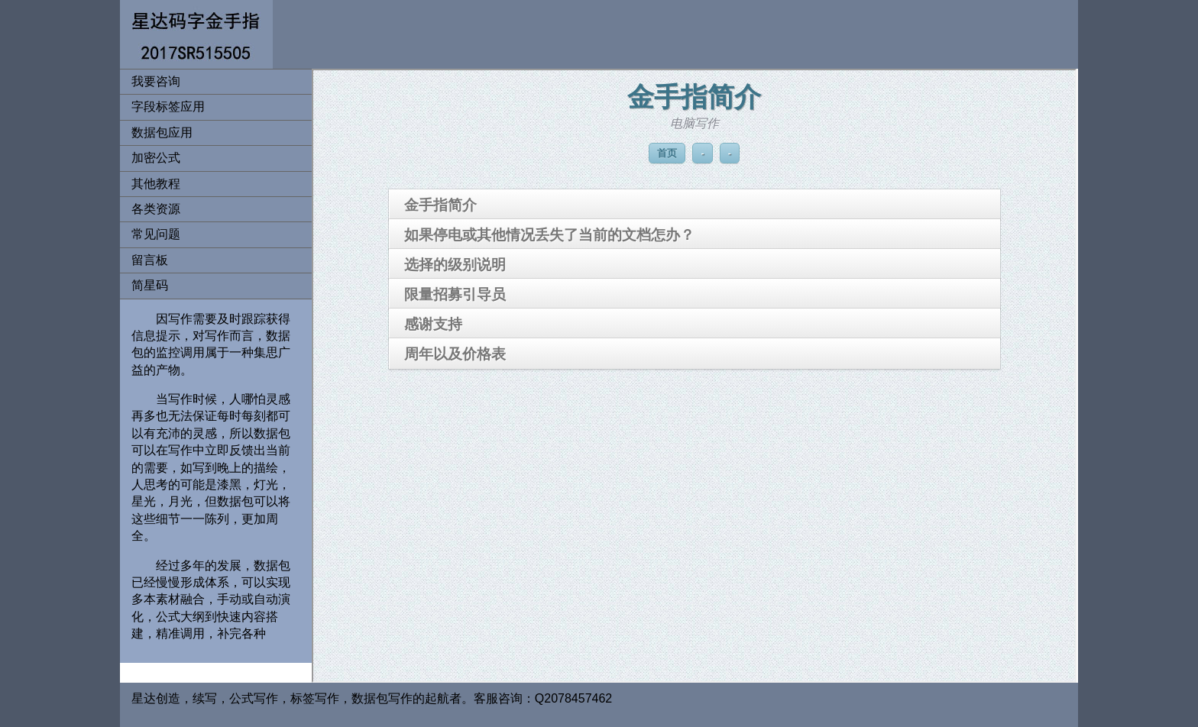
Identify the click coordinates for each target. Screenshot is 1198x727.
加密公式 (155, 157)
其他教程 (155, 183)
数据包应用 (162, 132)
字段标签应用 (168, 106)
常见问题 (155, 234)
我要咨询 (155, 81)
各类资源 (155, 208)
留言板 (149, 260)
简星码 (149, 285)
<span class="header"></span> (694, 376)
